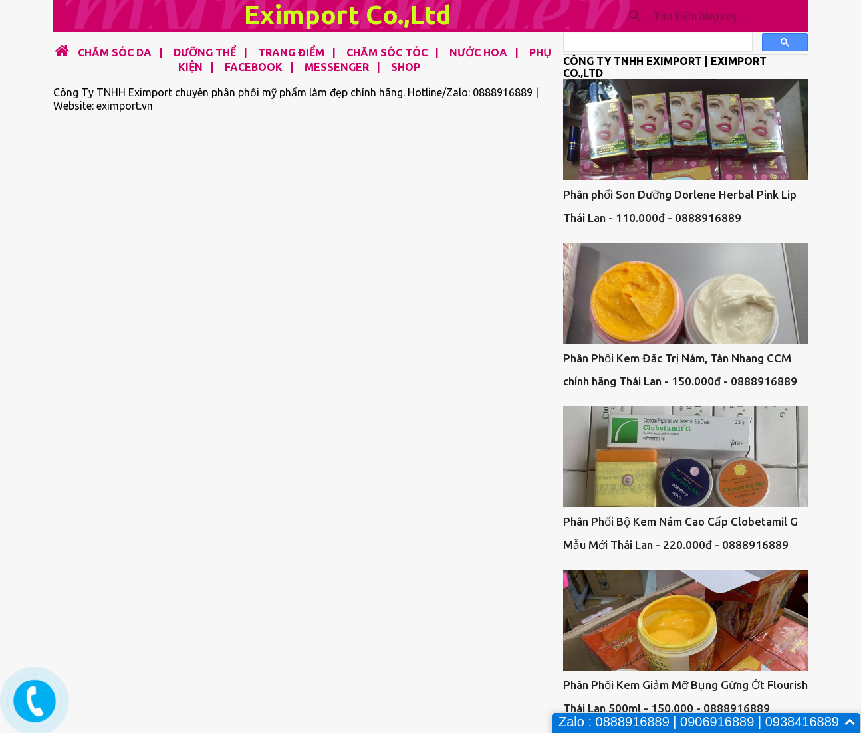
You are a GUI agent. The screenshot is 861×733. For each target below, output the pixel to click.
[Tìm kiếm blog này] (728, 16)
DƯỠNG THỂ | (206, 52)
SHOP (405, 67)
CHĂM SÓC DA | (117, 52)
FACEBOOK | (255, 67)
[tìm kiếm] (656, 43)
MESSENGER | (338, 67)
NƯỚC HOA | (480, 52)
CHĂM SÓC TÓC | (388, 52)
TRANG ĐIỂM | (293, 52)
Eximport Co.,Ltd (347, 14)
